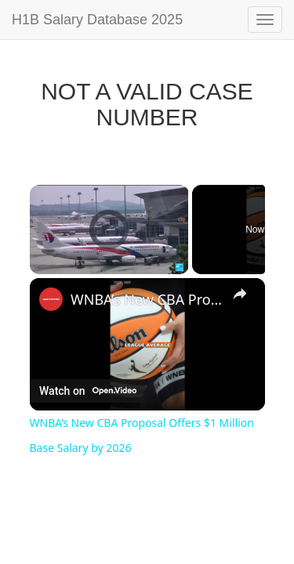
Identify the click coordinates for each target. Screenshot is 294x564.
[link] (51, 299)
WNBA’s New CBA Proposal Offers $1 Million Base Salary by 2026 (147, 299)
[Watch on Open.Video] (88, 391)
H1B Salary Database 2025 (97, 19)
